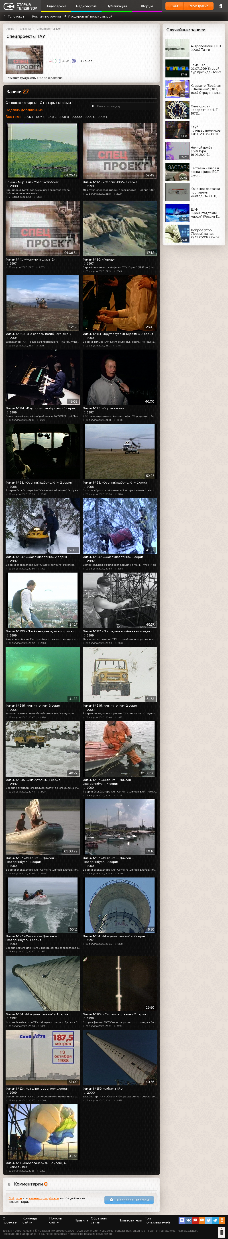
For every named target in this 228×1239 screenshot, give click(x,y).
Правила (81, 1220)
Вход (174, 6)
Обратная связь (99, 1220)
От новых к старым (21, 103)
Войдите (15, 1198)
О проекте (10, 1220)
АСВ (59, 61)
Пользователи (130, 1220)
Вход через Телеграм (129, 1199)
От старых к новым (55, 103)
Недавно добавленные (24, 110)
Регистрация (198, 6)
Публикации (116, 6)
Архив (10, 28)
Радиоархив (86, 6)
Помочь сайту (55, 1220)
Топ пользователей (157, 1220)
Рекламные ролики (44, 16)
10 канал (25, 28)
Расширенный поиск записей (87, 16)
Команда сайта (29, 1220)
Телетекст (13, 16)
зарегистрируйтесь (44, 1198)
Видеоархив (55, 6)
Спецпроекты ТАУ (49, 28)
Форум (147, 6)
